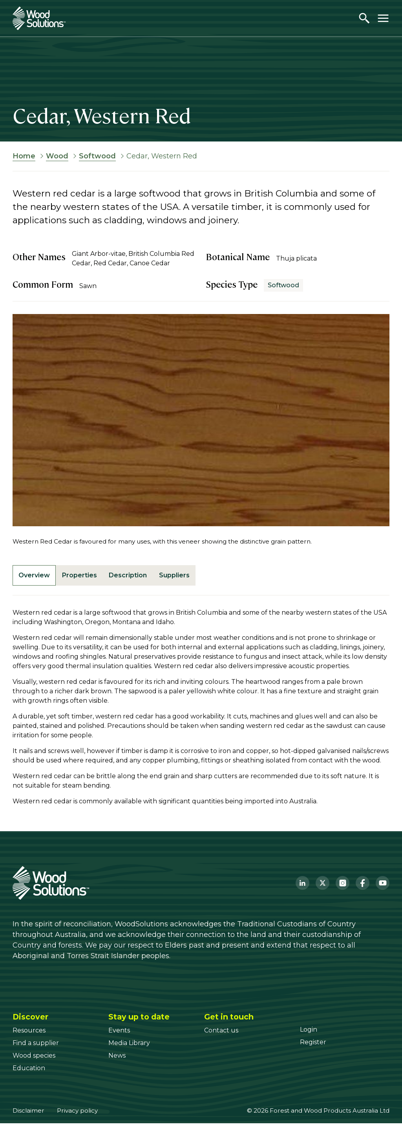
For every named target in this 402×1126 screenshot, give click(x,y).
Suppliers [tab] (190, 576)
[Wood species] (34, 1058)
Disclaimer (28, 1113)
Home (24, 156)
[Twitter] (322, 886)
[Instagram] (342, 886)
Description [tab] (139, 576)
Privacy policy (77, 1113)
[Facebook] (362, 886)
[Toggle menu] (383, 18)
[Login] (308, 1032)
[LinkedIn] (302, 886)
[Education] (29, 1071)
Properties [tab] (86, 576)
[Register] (313, 1045)
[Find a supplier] (36, 1045)
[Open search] (364, 18)
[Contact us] (221, 1033)
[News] (117, 1058)
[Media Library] (129, 1045)
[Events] (119, 1033)
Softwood (97, 156)
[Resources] (29, 1033)
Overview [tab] (36, 576)
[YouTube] (382, 886)
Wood (57, 156)
